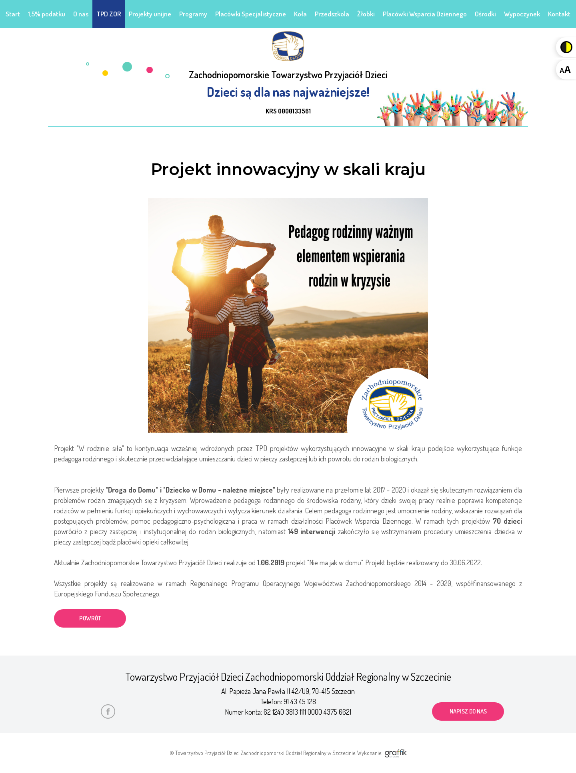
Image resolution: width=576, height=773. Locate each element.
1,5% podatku (46, 14)
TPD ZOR (108, 14)
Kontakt (559, 14)
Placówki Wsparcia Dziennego (425, 14)
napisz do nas (468, 711)
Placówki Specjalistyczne (250, 14)
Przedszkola (332, 14)
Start (13, 14)
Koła (300, 14)
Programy (193, 14)
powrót (90, 618)
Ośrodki (485, 14)
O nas (80, 14)
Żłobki (366, 14)
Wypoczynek (522, 14)
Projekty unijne (150, 14)
